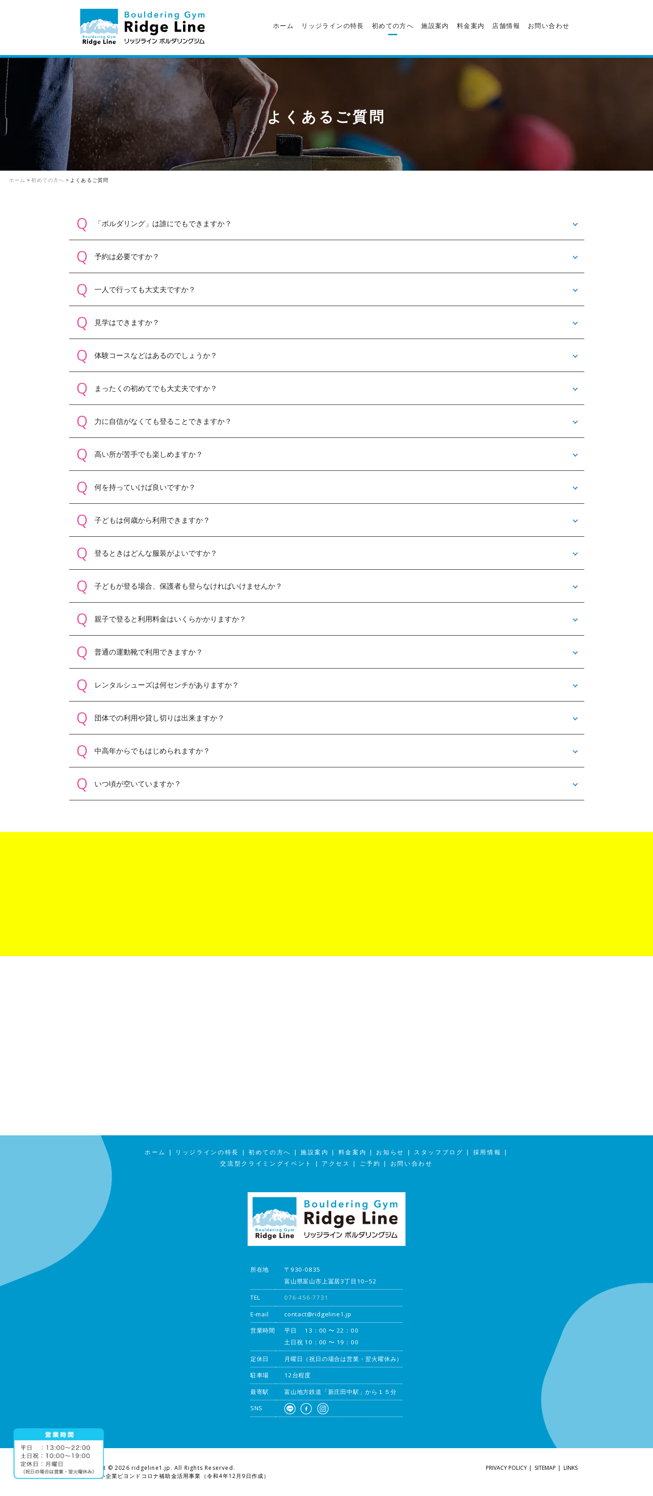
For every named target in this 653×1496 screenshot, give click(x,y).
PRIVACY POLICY (506, 1468)
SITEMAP (545, 1468)
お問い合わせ (548, 26)
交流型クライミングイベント (266, 1163)
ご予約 (370, 1163)
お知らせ (390, 1152)
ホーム (283, 26)
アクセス (644, 249)
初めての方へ (392, 26)
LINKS (571, 1468)
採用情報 (487, 1152)
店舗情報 (506, 26)
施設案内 (435, 26)
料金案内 (471, 26)
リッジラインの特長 (332, 26)
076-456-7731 (306, 1297)
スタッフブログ (644, 177)
